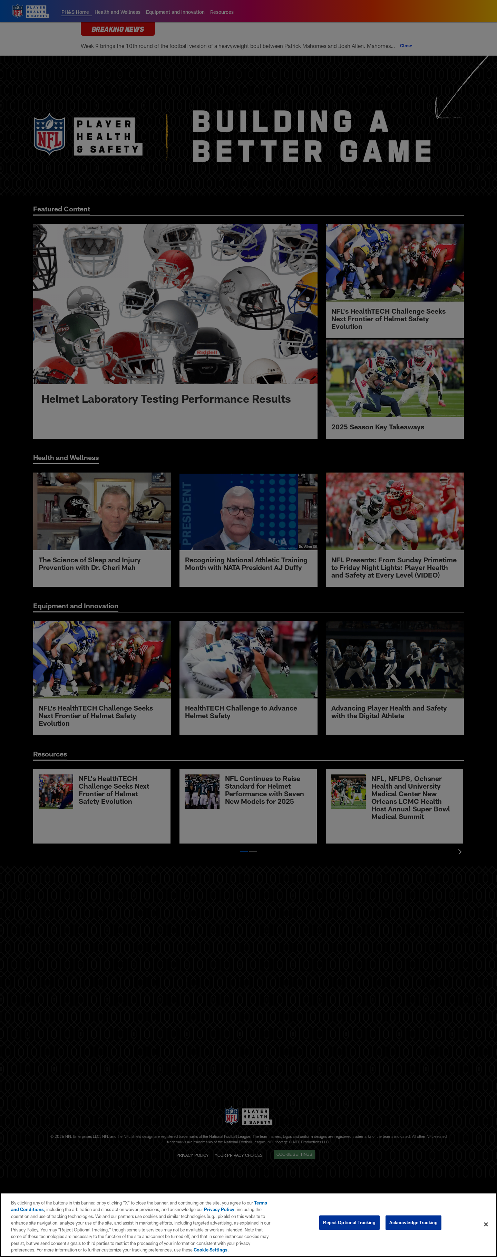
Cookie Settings (210, 1250)
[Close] (486, 1224)
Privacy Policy (219, 1209)
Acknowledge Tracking (413, 1224)
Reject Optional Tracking (349, 1224)
